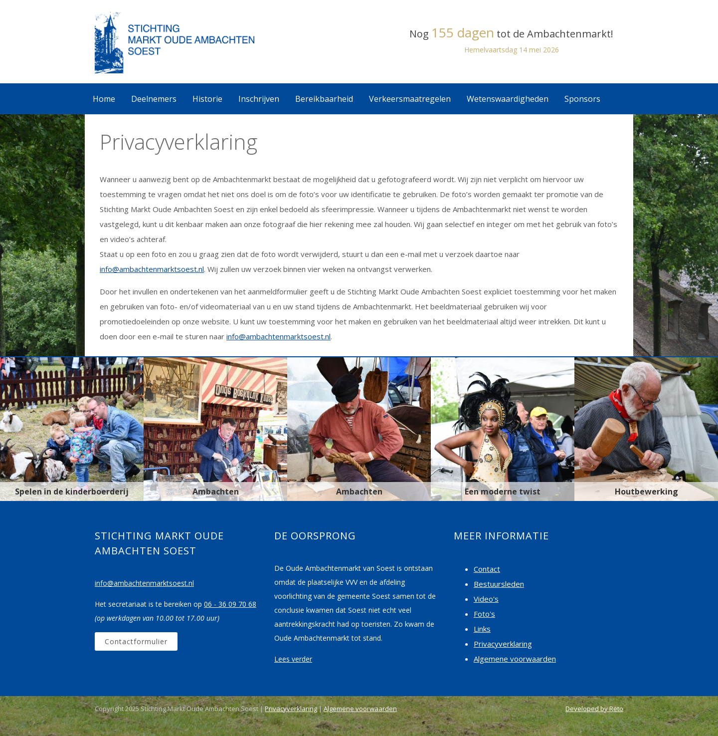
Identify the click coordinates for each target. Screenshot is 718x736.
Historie (207, 98)
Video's (486, 599)
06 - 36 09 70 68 (230, 604)
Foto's (484, 614)
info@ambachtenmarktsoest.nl (152, 269)
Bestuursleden (499, 584)
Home (104, 98)
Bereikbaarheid (324, 98)
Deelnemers (154, 98)
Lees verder (293, 659)
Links (482, 629)
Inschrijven (258, 98)
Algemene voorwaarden (515, 659)
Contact (487, 569)
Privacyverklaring (503, 644)
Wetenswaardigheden (507, 98)
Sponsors (582, 98)
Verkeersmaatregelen (410, 98)
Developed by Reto (594, 708)
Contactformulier (136, 641)
